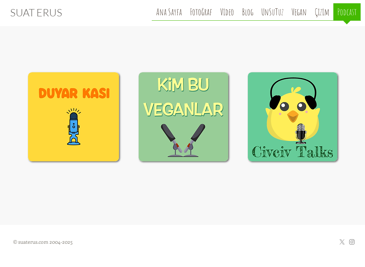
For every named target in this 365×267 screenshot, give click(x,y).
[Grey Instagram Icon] (352, 242)
